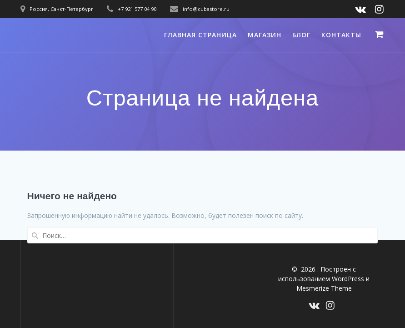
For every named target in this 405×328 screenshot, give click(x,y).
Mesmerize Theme (324, 288)
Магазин (264, 34)
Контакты (341, 34)
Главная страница (200, 34)
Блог (301, 34)
